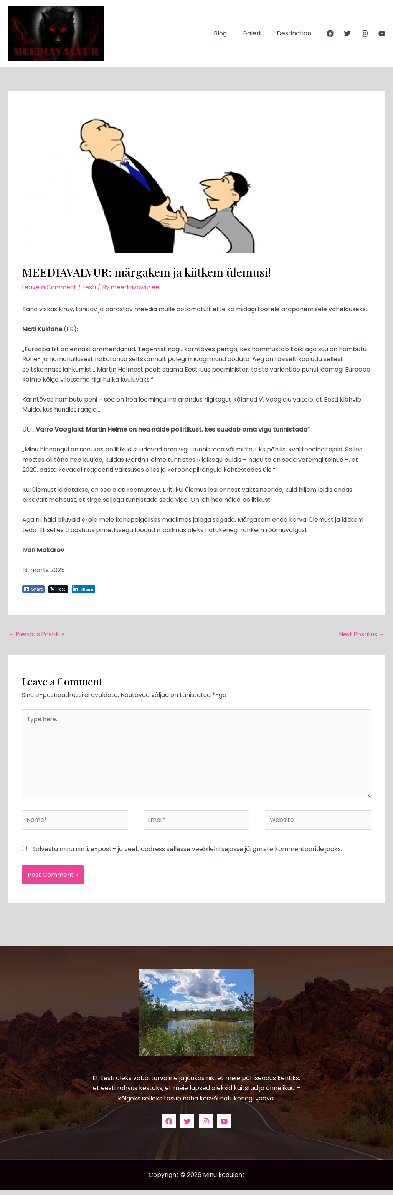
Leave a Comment (50, 287)
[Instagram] (364, 33)
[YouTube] (381, 33)
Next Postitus (361, 634)
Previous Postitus (37, 634)
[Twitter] (347, 33)
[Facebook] (330, 33)
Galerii (256, 33)
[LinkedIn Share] (83, 589)
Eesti (91, 287)
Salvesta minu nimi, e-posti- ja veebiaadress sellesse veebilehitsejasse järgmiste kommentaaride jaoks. (187, 853)
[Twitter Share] (58, 589)
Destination (295, 33)
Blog (227, 33)
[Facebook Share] (33, 589)
